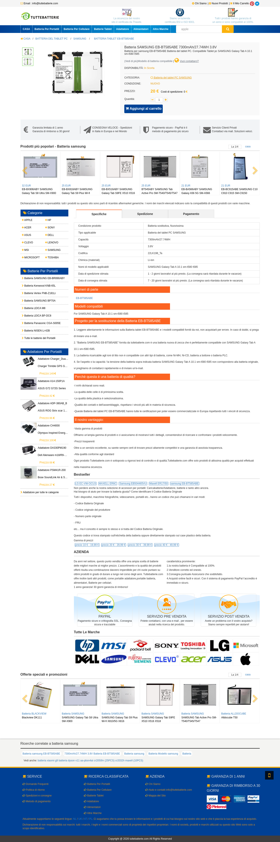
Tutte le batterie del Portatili (33, 338)
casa (248, 146)
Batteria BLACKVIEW (34, 713)
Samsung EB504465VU (133, 483)
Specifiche (98, 214)
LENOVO (51, 242)
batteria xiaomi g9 (48, 760)
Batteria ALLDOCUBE (233, 713)
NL (74, 818)
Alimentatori (140, 29)
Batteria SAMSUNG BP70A (33, 300)
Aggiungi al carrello (143, 108)
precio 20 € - (113, 544)
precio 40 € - (166, 544)
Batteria (186, 753)
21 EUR (185, 185)
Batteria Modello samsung (163, 753)
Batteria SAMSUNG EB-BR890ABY (33, 278)
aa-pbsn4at (86, 760)
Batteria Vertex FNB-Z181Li (33, 293)
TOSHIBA (52, 257)
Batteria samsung (134, 753)
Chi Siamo (199, 3)
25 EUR (66, 185)
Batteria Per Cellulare (76, 29)
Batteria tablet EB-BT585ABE (114, 38)
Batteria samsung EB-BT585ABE (41, 753)
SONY (50, 227)
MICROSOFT (31, 257)
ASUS (26, 235)
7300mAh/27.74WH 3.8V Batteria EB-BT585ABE (92, 753)
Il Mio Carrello (239, 3)
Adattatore (122, 29)
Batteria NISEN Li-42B (33, 330)
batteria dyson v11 (69, 760)
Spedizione (145, 214)
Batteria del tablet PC (51, 38)
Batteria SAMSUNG (73, 713)
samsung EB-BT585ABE (185, 483)
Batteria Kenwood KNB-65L (33, 285)
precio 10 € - (87, 544)
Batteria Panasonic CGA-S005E (33, 323)
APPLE (27, 220)
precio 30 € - (140, 544)
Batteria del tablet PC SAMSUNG (171, 77)
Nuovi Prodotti (219, 3)
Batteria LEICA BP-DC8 (33, 315)
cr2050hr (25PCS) (104, 760)
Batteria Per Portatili (47, 29)
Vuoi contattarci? (189, 61)
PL (90, 818)
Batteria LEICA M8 (33, 308)
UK (80, 818)
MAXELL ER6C (107, 483)
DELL (49, 235)
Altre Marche (161, 29)
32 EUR (26, 185)
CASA (26, 29)
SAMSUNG (79, 38)
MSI (25, 250)
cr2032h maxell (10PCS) (129, 760)
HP (48, 220)
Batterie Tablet (102, 29)
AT (85, 818)
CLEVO (27, 242)
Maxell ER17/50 (159, 483)
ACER (26, 227)
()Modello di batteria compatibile (148, 61)
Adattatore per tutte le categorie (40, 492)
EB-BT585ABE (84, 298)
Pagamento (191, 214)
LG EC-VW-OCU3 (85, 483)
